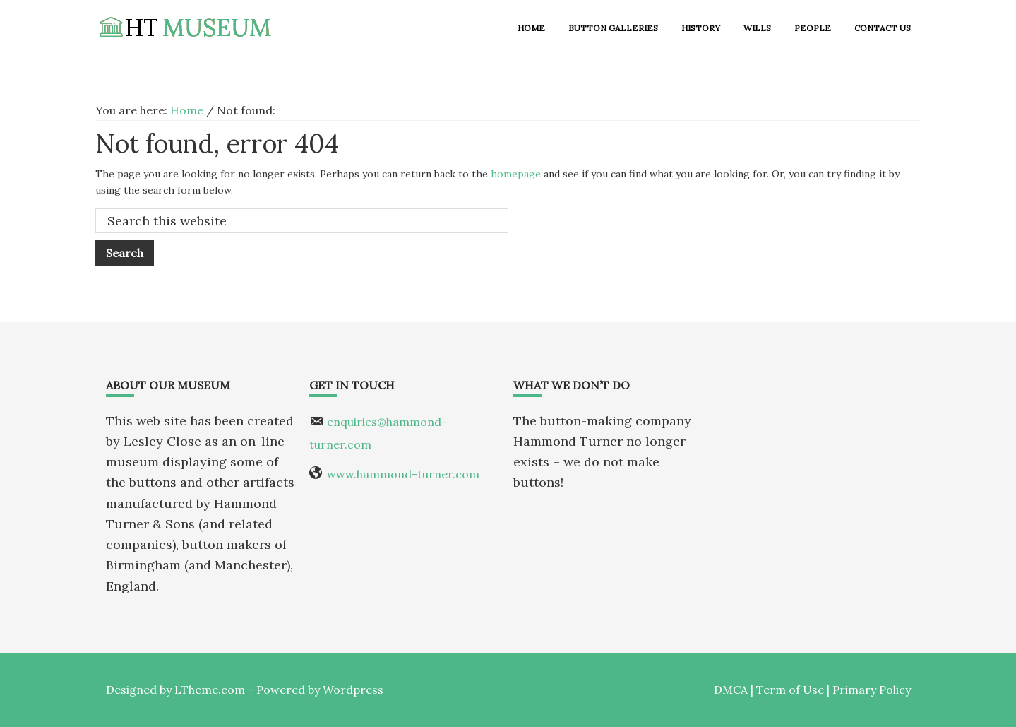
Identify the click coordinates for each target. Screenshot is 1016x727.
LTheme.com (209, 689)
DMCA (731, 689)
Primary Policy (871, 689)
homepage (516, 173)
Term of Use (790, 689)
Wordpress (353, 689)
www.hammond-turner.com (403, 474)
